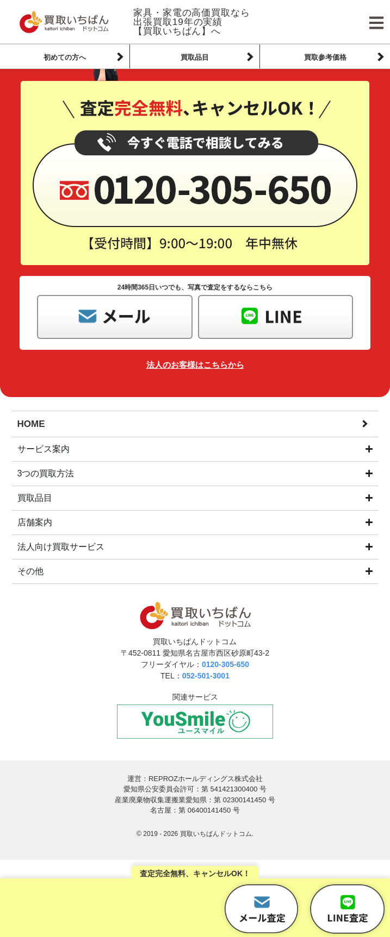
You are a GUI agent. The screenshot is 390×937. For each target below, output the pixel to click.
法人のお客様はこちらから (195, 364)
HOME (31, 424)
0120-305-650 (225, 664)
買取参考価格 (325, 57)
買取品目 (195, 57)
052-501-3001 (206, 675)
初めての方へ (65, 57)
